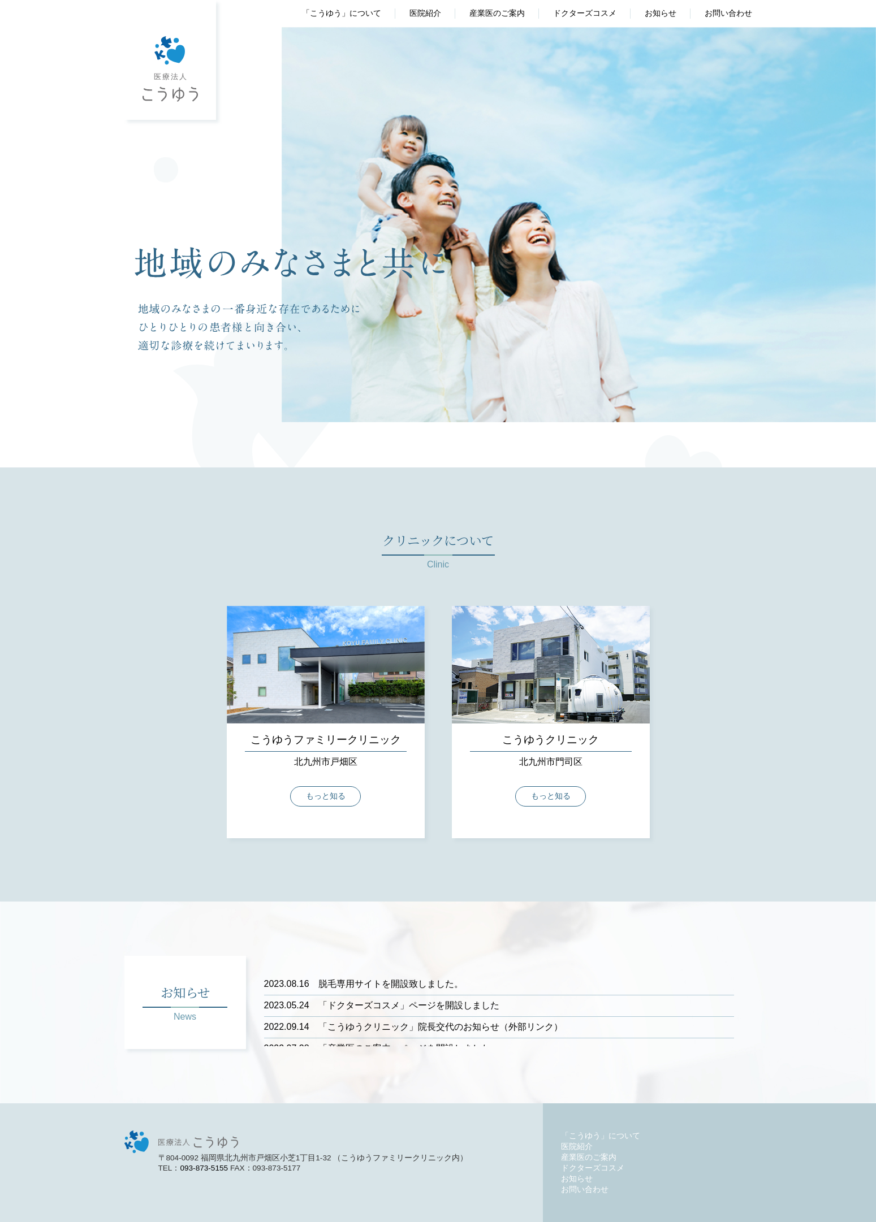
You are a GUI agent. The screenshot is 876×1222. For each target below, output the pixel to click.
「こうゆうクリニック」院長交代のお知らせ (381, 1027)
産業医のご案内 (497, 13)
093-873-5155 (204, 1168)
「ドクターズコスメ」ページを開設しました (381, 1005)
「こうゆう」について (341, 13)
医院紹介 (425, 13)
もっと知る (326, 796)
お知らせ (660, 13)
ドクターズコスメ (584, 13)
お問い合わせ (728, 13)
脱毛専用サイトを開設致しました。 (363, 984)
